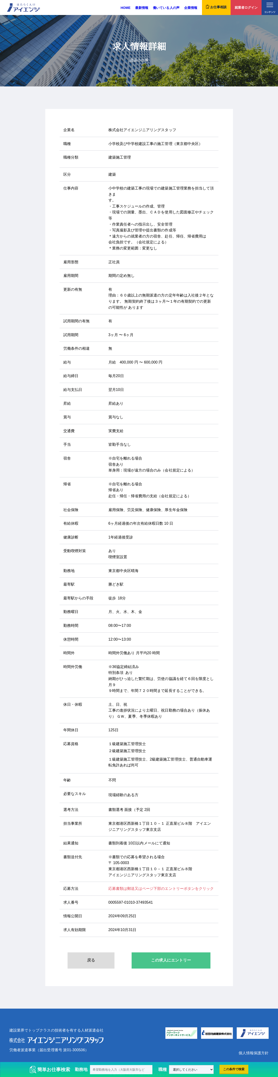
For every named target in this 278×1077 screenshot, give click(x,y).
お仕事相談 (216, 7)
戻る (91, 960)
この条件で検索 (233, 1069)
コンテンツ (269, 8)
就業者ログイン (246, 7)
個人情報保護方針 (254, 1053)
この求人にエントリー (171, 960)
